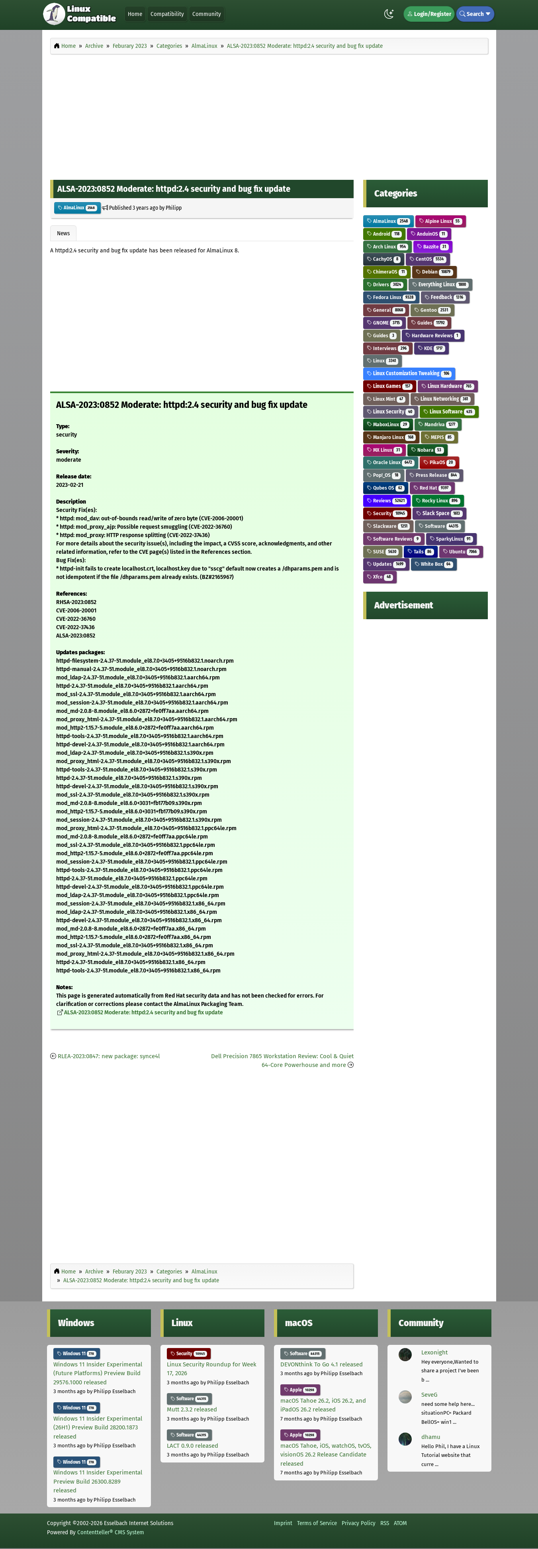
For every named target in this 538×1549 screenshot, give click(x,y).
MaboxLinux (388, 424)
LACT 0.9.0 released (192, 1445)
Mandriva (438, 424)
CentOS (427, 259)
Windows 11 (77, 1353)
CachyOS (384, 259)
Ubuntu (461, 552)
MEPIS (439, 437)
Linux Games (390, 386)
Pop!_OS (384, 475)
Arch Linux (387, 247)
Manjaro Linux (391, 437)
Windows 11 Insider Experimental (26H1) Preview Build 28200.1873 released (97, 1427)
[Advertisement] (269, 115)
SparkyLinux (451, 539)
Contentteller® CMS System (110, 1532)
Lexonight (434, 1352)
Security (387, 513)
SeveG (429, 1394)
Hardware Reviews (433, 336)
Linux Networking (442, 399)
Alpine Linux (440, 221)
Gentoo (432, 310)
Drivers (385, 284)
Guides (429, 323)
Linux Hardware (447, 386)
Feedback (445, 297)
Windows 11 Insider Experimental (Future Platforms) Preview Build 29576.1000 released (97, 1373)
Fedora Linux (391, 297)
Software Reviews (394, 539)
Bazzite (433, 247)
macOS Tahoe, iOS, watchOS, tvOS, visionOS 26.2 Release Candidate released (326, 1454)
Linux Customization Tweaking (409, 373)
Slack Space (439, 513)
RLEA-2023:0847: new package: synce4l (109, 1056)
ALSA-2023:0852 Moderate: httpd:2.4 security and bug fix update (143, 1012)
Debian (434, 272)
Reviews (387, 501)
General (386, 310)
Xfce (380, 577)
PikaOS (439, 462)
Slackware (388, 526)
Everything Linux (440, 284)
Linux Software (449, 412)
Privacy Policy (359, 1523)
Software (440, 526)
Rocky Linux (438, 501)
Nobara (427, 450)
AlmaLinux (78, 208)
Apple (300, 1390)
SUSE (383, 552)
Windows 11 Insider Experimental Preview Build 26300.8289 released (97, 1481)
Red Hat (432, 488)
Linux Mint (386, 399)
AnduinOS (429, 234)
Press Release (434, 475)
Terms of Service (317, 1523)
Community (206, 14)
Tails (420, 552)
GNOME (384, 323)
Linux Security (391, 412)
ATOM (400, 1523)
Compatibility (167, 14)
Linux (382, 361)
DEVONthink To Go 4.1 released (321, 1364)
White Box (434, 564)
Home (135, 14)
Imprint (283, 1523)
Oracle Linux (391, 462)
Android (384, 234)
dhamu (430, 1437)
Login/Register (429, 14)
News (63, 233)
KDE (431, 348)
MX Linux (384, 450)
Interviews (388, 348)
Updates (386, 564)
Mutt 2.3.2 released (192, 1409)
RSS (384, 1523)
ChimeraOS (387, 272)
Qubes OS (386, 488)
